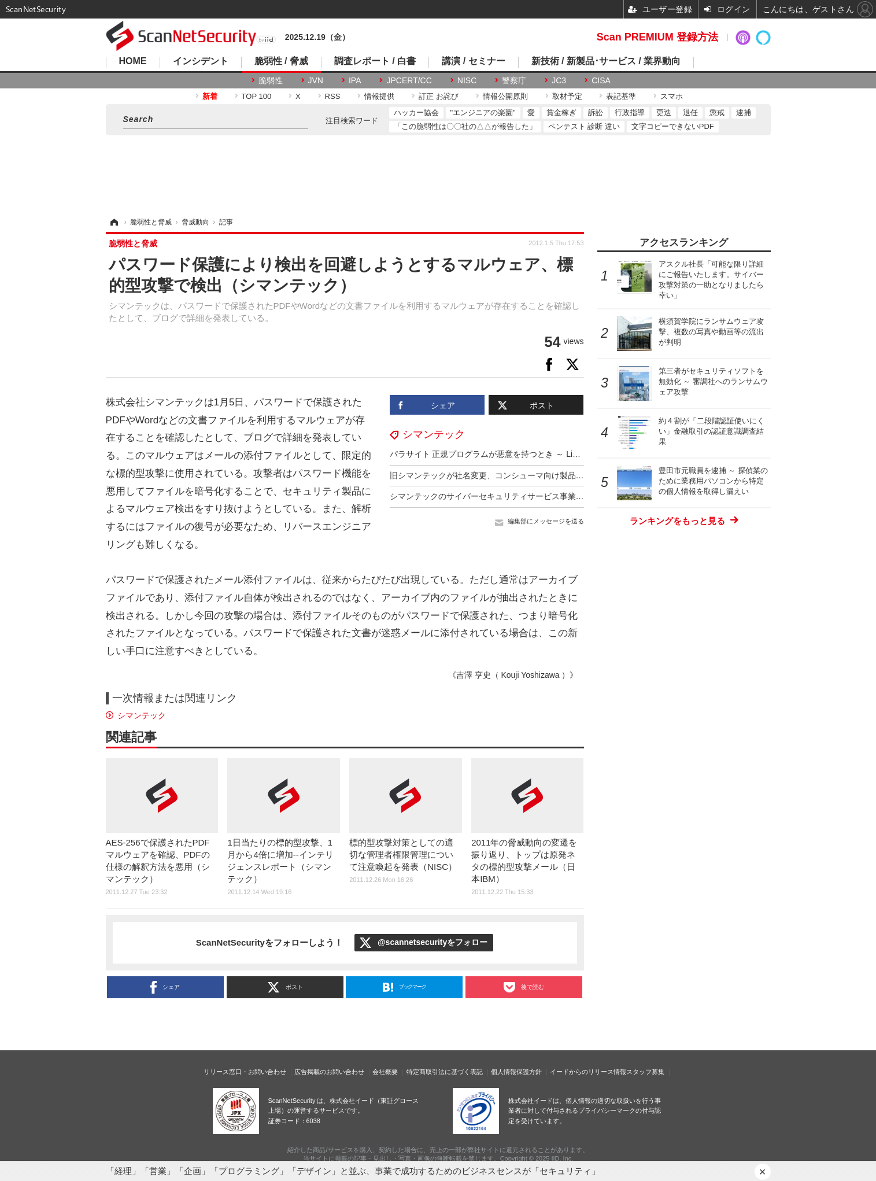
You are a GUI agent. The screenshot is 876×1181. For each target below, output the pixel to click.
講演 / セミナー (473, 61)
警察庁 (514, 80)
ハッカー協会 (416, 112)
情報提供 (379, 96)
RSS (333, 96)
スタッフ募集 (645, 1071)
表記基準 (621, 96)
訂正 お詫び (439, 96)
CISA (601, 80)
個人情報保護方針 (516, 1071)
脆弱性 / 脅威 (281, 61)
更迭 (663, 112)
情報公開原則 (505, 96)
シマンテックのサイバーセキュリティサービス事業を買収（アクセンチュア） (531, 496)
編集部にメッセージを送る (546, 521)
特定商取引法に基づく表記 (444, 1071)
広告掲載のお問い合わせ (329, 1071)
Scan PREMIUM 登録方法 (657, 37)
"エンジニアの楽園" (483, 112)
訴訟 (595, 112)
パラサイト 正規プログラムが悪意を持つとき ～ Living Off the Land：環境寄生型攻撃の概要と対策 (569, 454)
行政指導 (630, 112)
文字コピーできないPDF (672, 126)
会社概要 (385, 1071)
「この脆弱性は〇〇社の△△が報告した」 (465, 126)
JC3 (559, 80)
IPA (355, 80)
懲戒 (717, 112)
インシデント (200, 61)
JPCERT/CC (408, 80)
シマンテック (433, 434)
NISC (466, 80)
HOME (133, 61)
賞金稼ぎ (561, 112)
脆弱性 (270, 80)
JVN (315, 80)
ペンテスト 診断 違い (584, 126)
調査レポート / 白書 (375, 61)
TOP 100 (257, 96)
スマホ (671, 96)
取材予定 (567, 96)
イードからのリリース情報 (588, 1071)
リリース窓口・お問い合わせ (245, 1071)
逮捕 (743, 112)
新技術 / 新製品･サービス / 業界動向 (606, 61)
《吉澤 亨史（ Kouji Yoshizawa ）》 (513, 675)
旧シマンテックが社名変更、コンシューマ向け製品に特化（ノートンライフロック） (543, 475)
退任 (690, 112)
